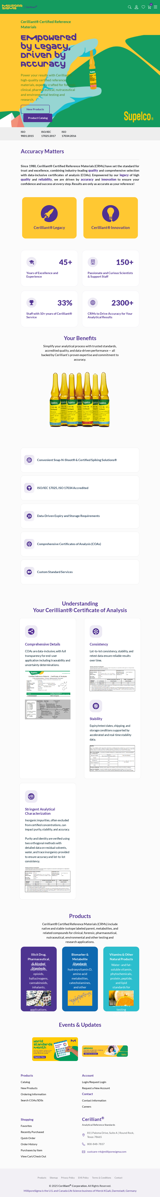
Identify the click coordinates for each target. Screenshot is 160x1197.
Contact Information (94, 1100)
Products (42, 1177)
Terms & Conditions (101, 1177)
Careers (86, 1106)
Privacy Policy (68, 1177)
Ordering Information (33, 1094)
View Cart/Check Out (33, 1156)
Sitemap (54, 1177)
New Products (35, 109)
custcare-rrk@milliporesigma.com (106, 1151)
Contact (118, 1177)
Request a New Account (96, 1088)
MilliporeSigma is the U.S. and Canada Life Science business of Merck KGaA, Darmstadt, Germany (80, 1190)
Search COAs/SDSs (32, 1100)
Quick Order (28, 1138)
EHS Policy (83, 1177)
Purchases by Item (31, 1150)
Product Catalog (38, 117)
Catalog (25, 1082)
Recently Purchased (32, 1131)
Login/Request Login (94, 1082)
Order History (29, 1144)
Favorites (26, 1125)
